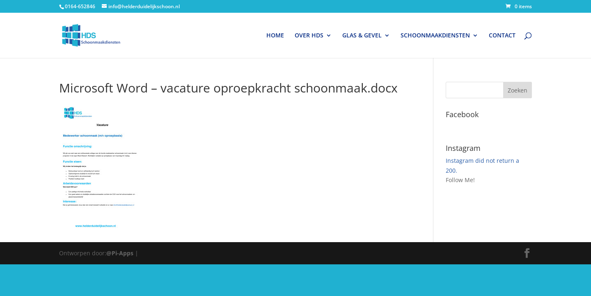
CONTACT (502, 35)
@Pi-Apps (119, 253)
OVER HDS (309, 35)
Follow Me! (460, 180)
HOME (275, 35)
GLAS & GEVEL (362, 35)
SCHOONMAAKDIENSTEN (435, 35)
